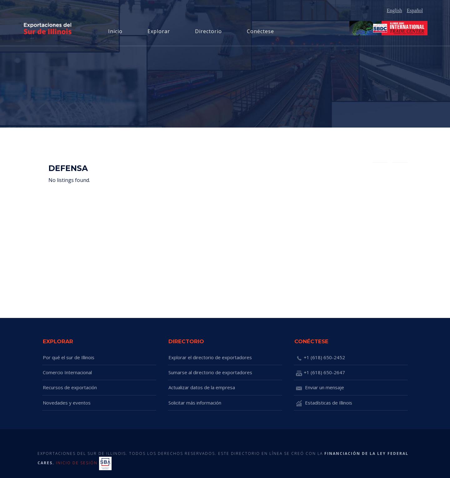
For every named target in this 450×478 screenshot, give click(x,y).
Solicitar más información (194, 403)
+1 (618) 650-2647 (319, 373)
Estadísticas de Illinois (323, 403)
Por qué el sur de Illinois (68, 357)
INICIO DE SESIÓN (77, 463)
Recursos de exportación (70, 387)
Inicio (115, 31)
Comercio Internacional (67, 372)
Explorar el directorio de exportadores (210, 357)
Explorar (159, 31)
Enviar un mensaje (319, 388)
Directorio (208, 31)
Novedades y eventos (67, 403)
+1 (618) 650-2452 (319, 358)
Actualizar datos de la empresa (201, 387)
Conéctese (260, 31)
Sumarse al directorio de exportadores (210, 372)
